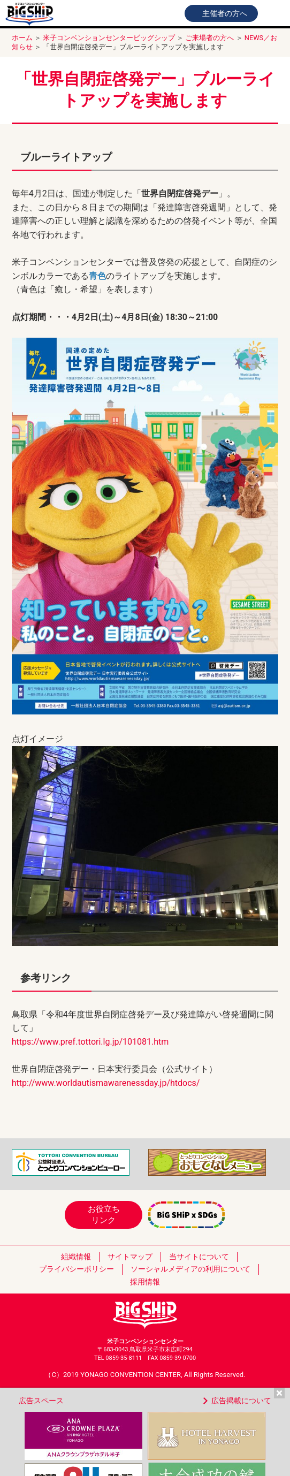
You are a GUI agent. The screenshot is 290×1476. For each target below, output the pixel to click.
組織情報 (76, 1256)
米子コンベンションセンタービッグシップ (109, 38)
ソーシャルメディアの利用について (190, 1269)
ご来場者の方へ (209, 38)
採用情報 (145, 1281)
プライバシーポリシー (76, 1269)
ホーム (22, 38)
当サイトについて (199, 1256)
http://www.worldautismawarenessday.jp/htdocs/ (106, 1083)
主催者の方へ (224, 13)
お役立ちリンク (104, 1214)
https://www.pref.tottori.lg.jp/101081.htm (90, 1042)
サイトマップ (130, 1256)
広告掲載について (241, 1400)
